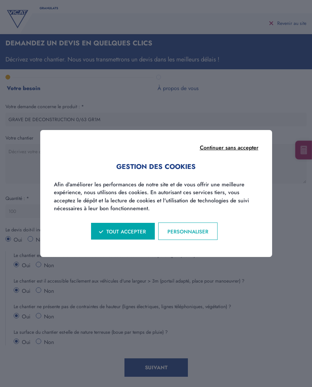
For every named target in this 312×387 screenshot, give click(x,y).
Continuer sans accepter (229, 148)
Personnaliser (187, 231)
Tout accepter (126, 231)
